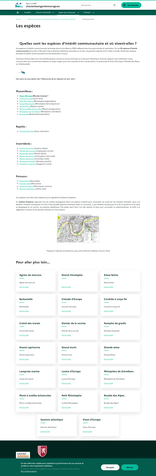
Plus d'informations (29, 472)
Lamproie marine (26, 186)
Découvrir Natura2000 (43, 12)
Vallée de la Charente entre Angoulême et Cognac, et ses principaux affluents (51, 19)
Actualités (27, 12)
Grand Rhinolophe (27, 103)
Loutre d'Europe (26, 98)
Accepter (110, 468)
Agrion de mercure (27, 156)
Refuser (130, 468)
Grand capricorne (26, 158)
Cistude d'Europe (26, 131)
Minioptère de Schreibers (29, 111)
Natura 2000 (43, 5)
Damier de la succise (27, 151)
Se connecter (132, 5)
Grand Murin (24, 106)
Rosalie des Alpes (26, 153)
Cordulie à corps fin (27, 164)
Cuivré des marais (26, 148)
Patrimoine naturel (88, 19)
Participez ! (86, 12)
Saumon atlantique (27, 188)
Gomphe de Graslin (27, 161)
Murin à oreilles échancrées (30, 109)
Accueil (18, 12)
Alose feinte (24, 181)
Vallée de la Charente (67, 12)
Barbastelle (24, 114)
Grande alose (24, 183)
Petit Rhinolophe (26, 101)
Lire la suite (24, 287)
